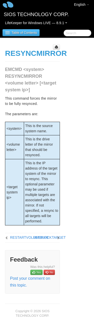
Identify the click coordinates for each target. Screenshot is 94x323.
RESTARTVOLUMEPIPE (29, 237)
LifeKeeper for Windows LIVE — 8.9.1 (36, 23)
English (81, 5)
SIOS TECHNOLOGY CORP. (36, 14)
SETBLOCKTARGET (49, 237)
